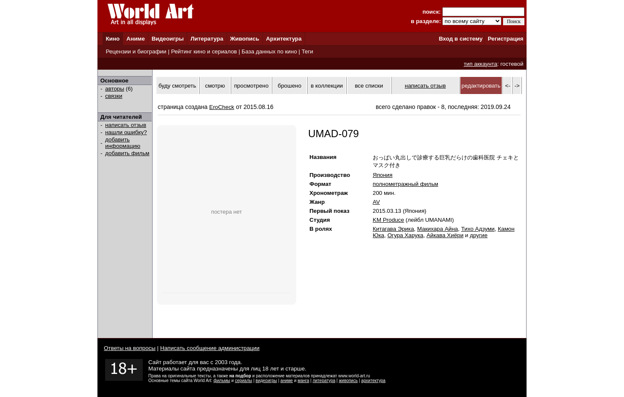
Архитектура (283, 38)
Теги (307, 51)
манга (303, 380)
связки (113, 96)
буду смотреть (177, 85)
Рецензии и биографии (136, 51)
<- (507, 85)
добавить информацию (122, 142)
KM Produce (388, 220)
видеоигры (266, 380)
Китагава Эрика (393, 229)
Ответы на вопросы (130, 348)
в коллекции (327, 85)
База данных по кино (269, 51)
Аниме (136, 38)
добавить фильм (127, 153)
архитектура (373, 380)
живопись (348, 380)
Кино (113, 38)
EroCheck (222, 107)
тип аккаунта (480, 64)
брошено (289, 85)
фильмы (222, 380)
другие (478, 235)
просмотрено (251, 85)
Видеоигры (168, 38)
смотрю (215, 85)
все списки (369, 85)
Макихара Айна (437, 229)
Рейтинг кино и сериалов (204, 51)
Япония (382, 175)
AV (376, 202)
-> (517, 85)
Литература (207, 38)
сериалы (243, 380)
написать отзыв (125, 125)
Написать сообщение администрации (209, 348)
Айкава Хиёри (445, 235)
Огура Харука (405, 235)
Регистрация (505, 38)
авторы (114, 88)
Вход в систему (461, 38)
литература (323, 380)
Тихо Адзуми (477, 229)
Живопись (244, 38)
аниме (286, 380)
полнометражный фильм (405, 184)
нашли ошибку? (126, 132)
